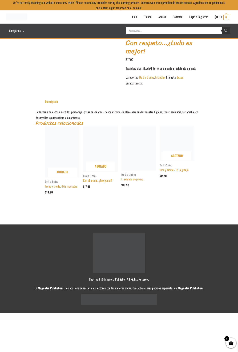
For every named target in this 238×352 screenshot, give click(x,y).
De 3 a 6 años (147, 76)
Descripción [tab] (51, 100)
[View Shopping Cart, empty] (221, 17)
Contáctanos (139, 287)
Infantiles (161, 76)
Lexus (181, 76)
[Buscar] (226, 30)
